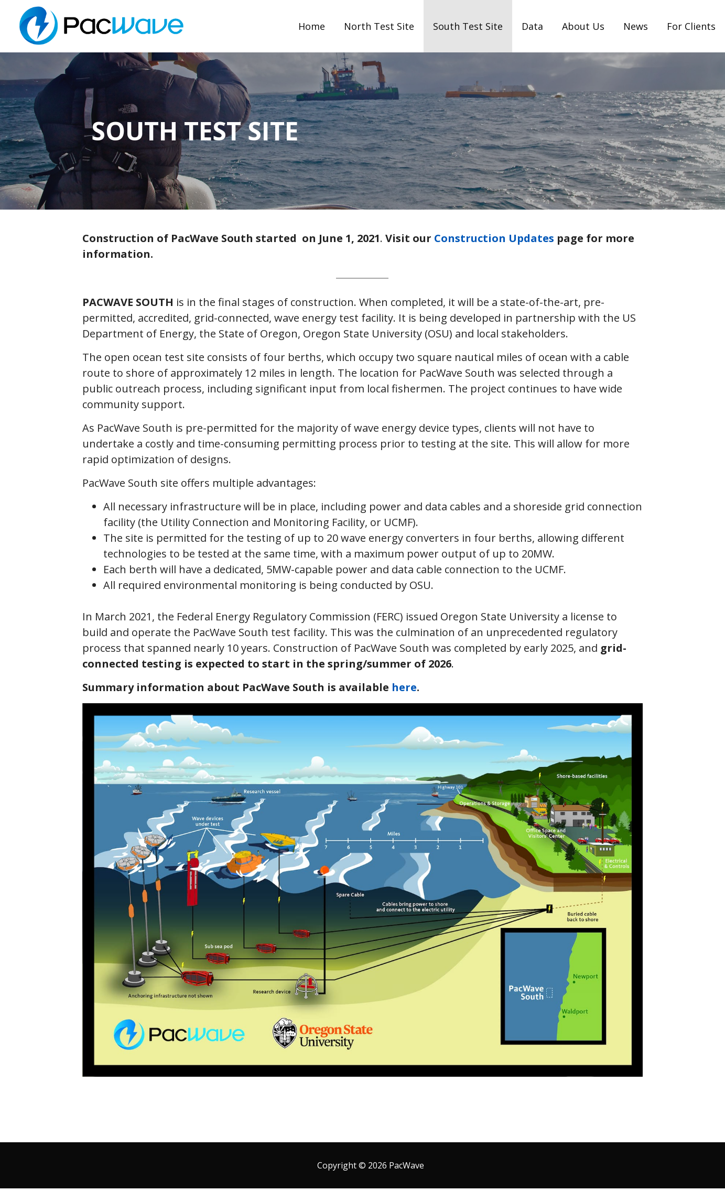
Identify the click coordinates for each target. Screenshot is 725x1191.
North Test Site (379, 26)
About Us (583, 26)
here (404, 687)
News (635, 26)
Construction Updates (494, 238)
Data (532, 26)
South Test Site (468, 26)
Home (311, 26)
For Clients (691, 26)
